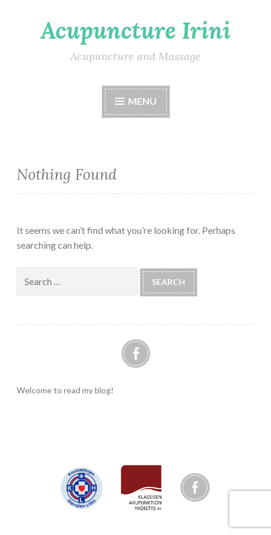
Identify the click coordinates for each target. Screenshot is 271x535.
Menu (142, 101)
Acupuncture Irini (135, 30)
